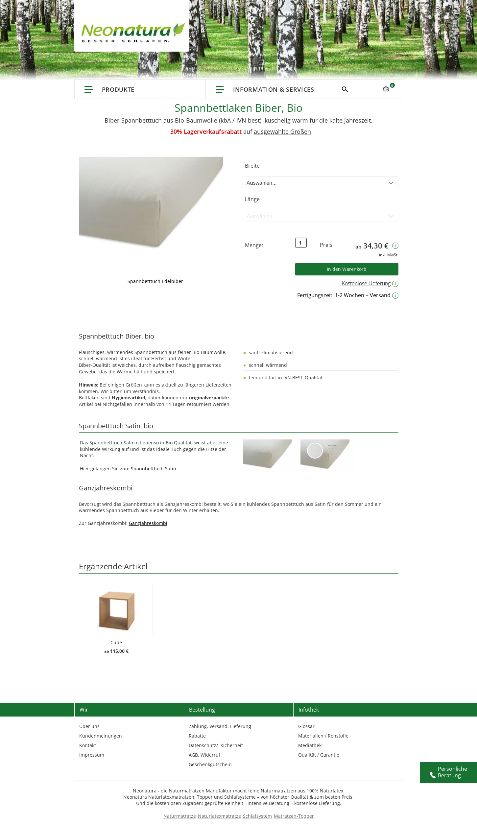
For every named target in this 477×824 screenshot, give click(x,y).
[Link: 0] (386, 88)
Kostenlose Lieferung (370, 283)
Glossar (306, 726)
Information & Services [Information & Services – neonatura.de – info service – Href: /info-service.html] (273, 89)
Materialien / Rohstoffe (323, 736)
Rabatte (197, 736)
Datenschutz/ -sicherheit (216, 745)
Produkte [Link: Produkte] (118, 89)
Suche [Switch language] (353, 89)
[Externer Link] (271, 456)
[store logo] (135, 33)
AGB (193, 755)
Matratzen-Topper (294, 816)
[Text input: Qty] (301, 243)
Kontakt (87, 745)
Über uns (89, 726)
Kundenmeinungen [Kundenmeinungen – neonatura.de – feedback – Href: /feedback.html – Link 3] (100, 736)
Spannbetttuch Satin (153, 468)
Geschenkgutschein (210, 764)
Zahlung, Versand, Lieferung (220, 726)
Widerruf (210, 755)
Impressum (91, 755)
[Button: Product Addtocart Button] (346, 269)
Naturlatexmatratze (219, 816)
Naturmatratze (179, 816)
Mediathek (310, 745)
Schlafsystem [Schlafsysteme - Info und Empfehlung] (257, 816)
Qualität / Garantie (318, 755)
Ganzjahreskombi (148, 523)
